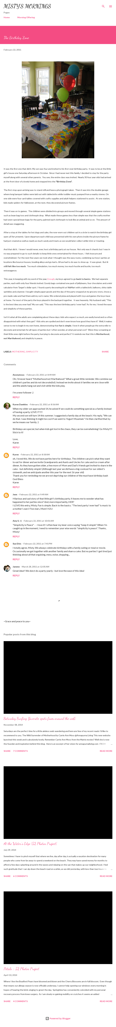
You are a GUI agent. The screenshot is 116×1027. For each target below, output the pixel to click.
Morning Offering (26, 17)
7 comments (20, 751)
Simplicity (32, 351)
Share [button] (105, 351)
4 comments (20, 1001)
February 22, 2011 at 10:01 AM (39, 520)
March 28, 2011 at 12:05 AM (35, 566)
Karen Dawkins (20, 404)
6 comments (20, 876)
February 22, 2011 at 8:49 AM (41, 374)
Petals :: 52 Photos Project (21, 969)
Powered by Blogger (58, 1018)
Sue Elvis (17, 543)
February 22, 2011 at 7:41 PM (38, 543)
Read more (106, 751)
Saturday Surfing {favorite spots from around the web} (40, 718)
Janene (16, 566)
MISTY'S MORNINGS (27, 6)
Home (7, 17)
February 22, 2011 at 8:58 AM (35, 454)
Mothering (18, 351)
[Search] (103, 5)
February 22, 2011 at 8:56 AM (44, 404)
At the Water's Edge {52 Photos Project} (30, 843)
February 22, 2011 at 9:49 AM (33, 494)
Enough (51, 279)
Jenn (15, 494)
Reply (16, 397)
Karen (16, 454)
